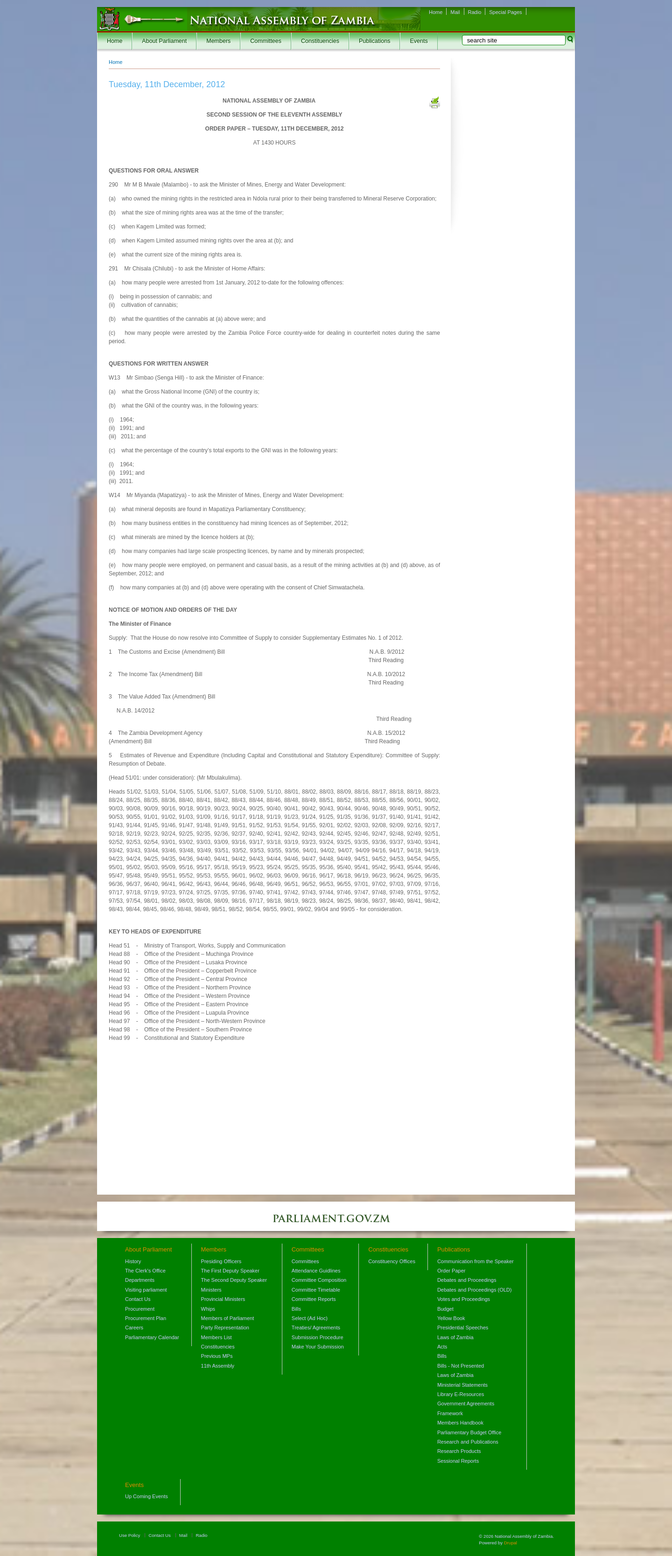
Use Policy (129, 1535)
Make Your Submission (318, 1346)
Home (435, 12)
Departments (139, 1280)
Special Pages (505, 12)
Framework (450, 1413)
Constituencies (320, 41)
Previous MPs (217, 1356)
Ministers (211, 1290)
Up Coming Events (146, 1496)
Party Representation (225, 1327)
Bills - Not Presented (460, 1366)
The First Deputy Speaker (230, 1270)
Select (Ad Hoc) (310, 1318)
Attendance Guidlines (316, 1270)
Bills (296, 1309)
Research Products (459, 1451)
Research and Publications (467, 1442)
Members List (216, 1337)
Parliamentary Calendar (152, 1337)
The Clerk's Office (145, 1270)
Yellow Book (451, 1318)
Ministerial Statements (462, 1385)
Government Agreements (465, 1403)
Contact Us (137, 1299)
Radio (475, 12)
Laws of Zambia (455, 1337)
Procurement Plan (145, 1318)
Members (218, 41)
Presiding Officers (221, 1261)
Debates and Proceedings (467, 1280)
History (133, 1261)
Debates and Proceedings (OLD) (474, 1290)
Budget (445, 1309)
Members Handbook (460, 1422)
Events (418, 41)
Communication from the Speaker (475, 1261)
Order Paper (451, 1270)
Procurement (139, 1309)
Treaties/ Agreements (316, 1327)
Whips (208, 1309)
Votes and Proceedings (463, 1299)
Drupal (510, 1542)
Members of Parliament (227, 1318)
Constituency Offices (391, 1261)
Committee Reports (314, 1299)
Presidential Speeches (462, 1327)
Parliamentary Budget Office (469, 1432)
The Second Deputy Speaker (234, 1280)
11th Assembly (218, 1366)
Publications (374, 41)
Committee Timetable (316, 1290)
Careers (134, 1327)
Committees (265, 41)
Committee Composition (319, 1280)
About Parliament (164, 41)
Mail (455, 12)
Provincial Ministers (223, 1299)
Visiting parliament (146, 1290)
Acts (442, 1346)
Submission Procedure (317, 1337)
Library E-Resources (460, 1394)
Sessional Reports (458, 1461)
